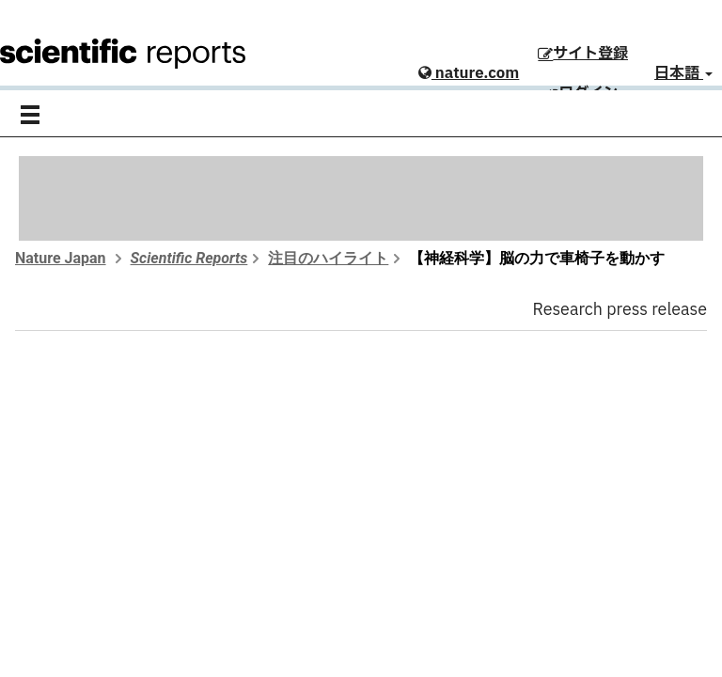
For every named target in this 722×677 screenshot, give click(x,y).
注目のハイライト (328, 258)
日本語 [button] (683, 73)
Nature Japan (60, 258)
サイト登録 (583, 53)
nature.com (468, 73)
